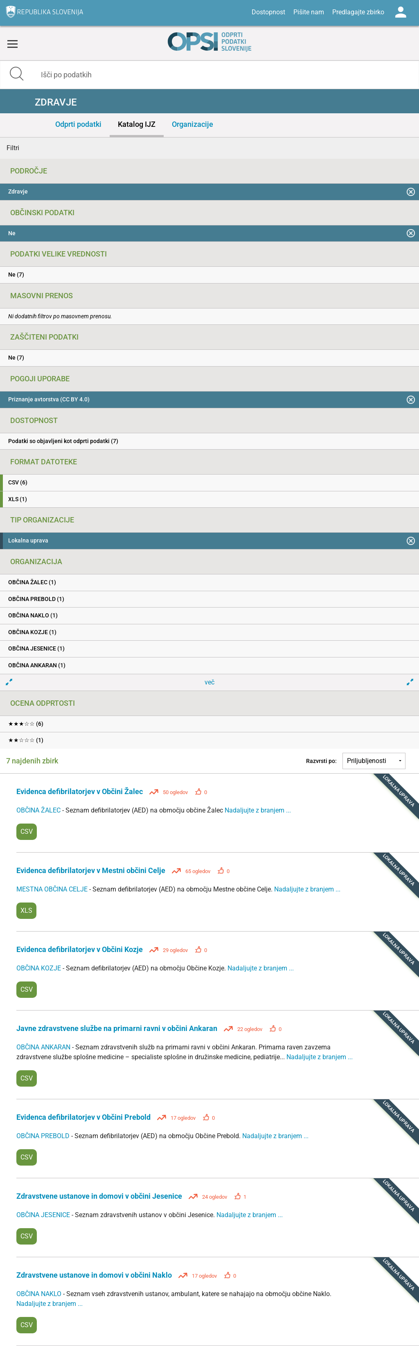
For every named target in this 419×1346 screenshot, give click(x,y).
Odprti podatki (78, 124)
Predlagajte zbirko (358, 12)
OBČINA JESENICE (44, 1215)
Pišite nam (308, 12)
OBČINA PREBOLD (43, 1136)
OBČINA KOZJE (39, 968)
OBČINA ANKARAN (44, 1047)
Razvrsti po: (321, 761)
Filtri (13, 148)
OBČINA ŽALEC (39, 810)
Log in (400, 12)
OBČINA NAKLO (39, 1294)
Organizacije (192, 124)
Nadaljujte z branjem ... (258, 810)
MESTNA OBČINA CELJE (52, 889)
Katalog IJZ (136, 124)
